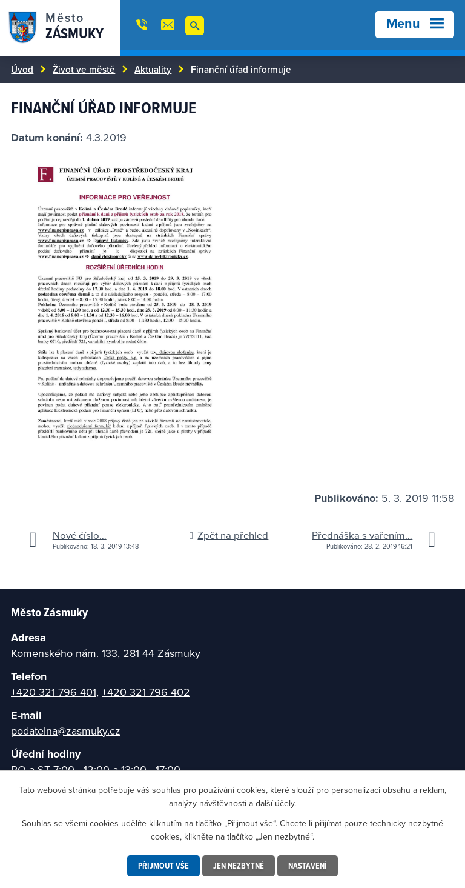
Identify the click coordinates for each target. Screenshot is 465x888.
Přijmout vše (163, 866)
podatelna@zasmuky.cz (65, 730)
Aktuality (152, 69)
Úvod (22, 69)
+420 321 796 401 (53, 691)
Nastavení (307, 866)
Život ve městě (84, 69)
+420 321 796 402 (146, 691)
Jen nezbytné (238, 866)
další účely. (276, 803)
